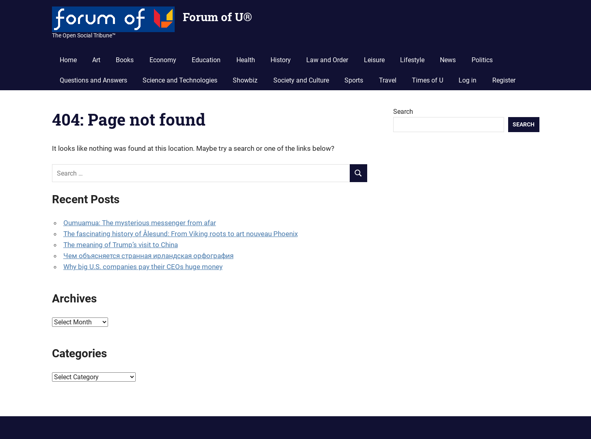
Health (245, 60)
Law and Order (327, 60)
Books (125, 60)
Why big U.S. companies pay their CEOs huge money (143, 267)
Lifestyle (412, 60)
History (281, 60)
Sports (353, 80)
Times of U (427, 80)
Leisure (374, 60)
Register (503, 80)
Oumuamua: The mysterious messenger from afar (139, 223)
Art (96, 60)
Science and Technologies (180, 80)
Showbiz (245, 80)
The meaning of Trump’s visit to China (120, 245)
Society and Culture (301, 80)
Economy (162, 60)
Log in (467, 80)
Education (206, 60)
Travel (387, 80)
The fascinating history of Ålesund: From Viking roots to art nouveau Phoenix (180, 234)
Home (68, 60)
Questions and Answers (93, 80)
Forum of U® (217, 16)
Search (403, 111)
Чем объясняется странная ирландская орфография (148, 256)
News (448, 60)
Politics (482, 60)
